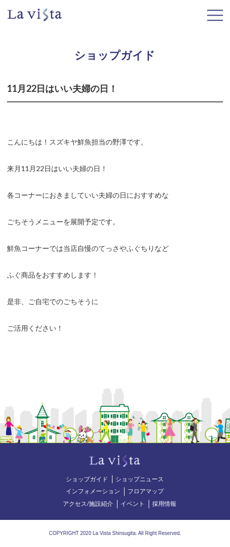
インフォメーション (93, 491)
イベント (133, 503)
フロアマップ (146, 491)
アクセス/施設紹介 (88, 503)
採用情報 (164, 503)
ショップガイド (87, 479)
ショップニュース (140, 479)
